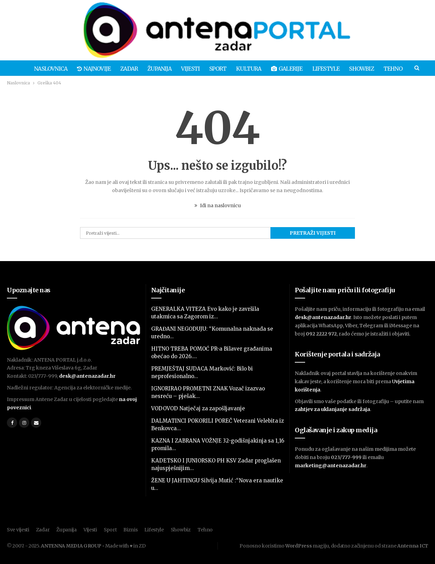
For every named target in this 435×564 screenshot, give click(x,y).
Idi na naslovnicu (217, 205)
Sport (219, 68)
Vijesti (190, 68)
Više (396, 68)
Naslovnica (47, 68)
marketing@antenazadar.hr (330, 465)
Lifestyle (330, 68)
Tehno (205, 530)
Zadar (127, 68)
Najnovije (91, 68)
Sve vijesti (18, 530)
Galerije (290, 68)
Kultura (251, 68)
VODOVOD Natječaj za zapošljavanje (198, 408)
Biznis (130, 530)
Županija (159, 68)
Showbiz (367, 68)
